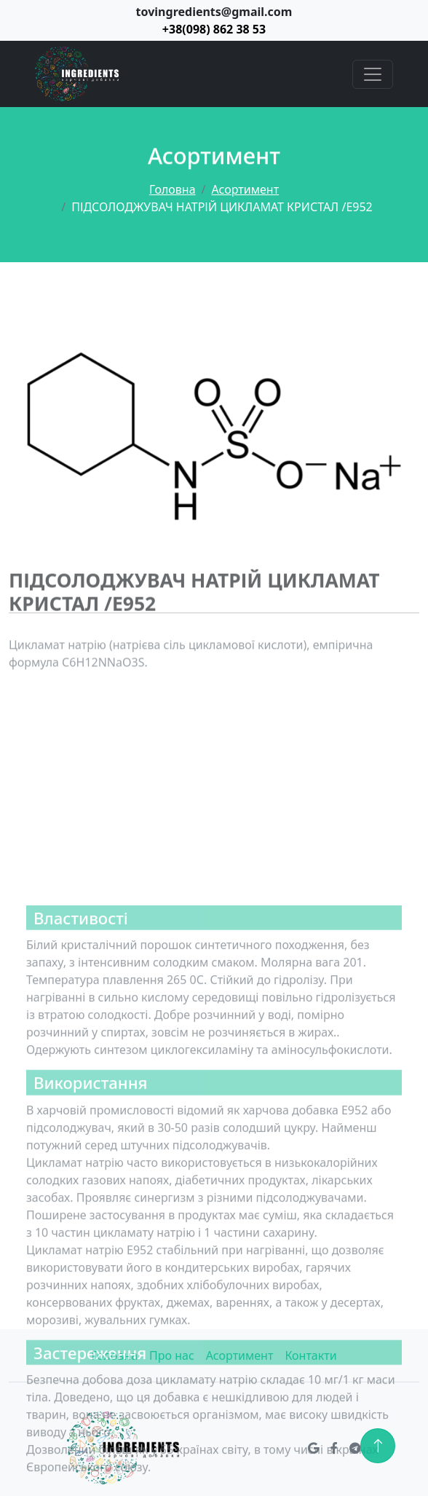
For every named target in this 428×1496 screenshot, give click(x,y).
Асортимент (246, 189)
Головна (172, 189)
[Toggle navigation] (372, 74)
